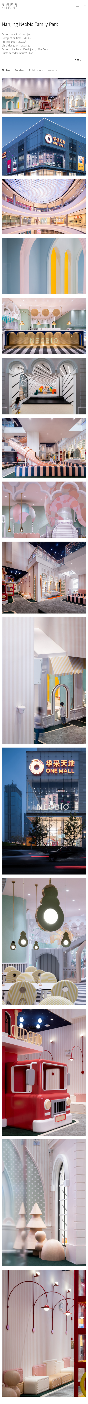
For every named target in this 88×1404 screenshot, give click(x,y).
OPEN (77, 60)
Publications (36, 70)
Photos (6, 70)
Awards (52, 70)
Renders (19, 70)
